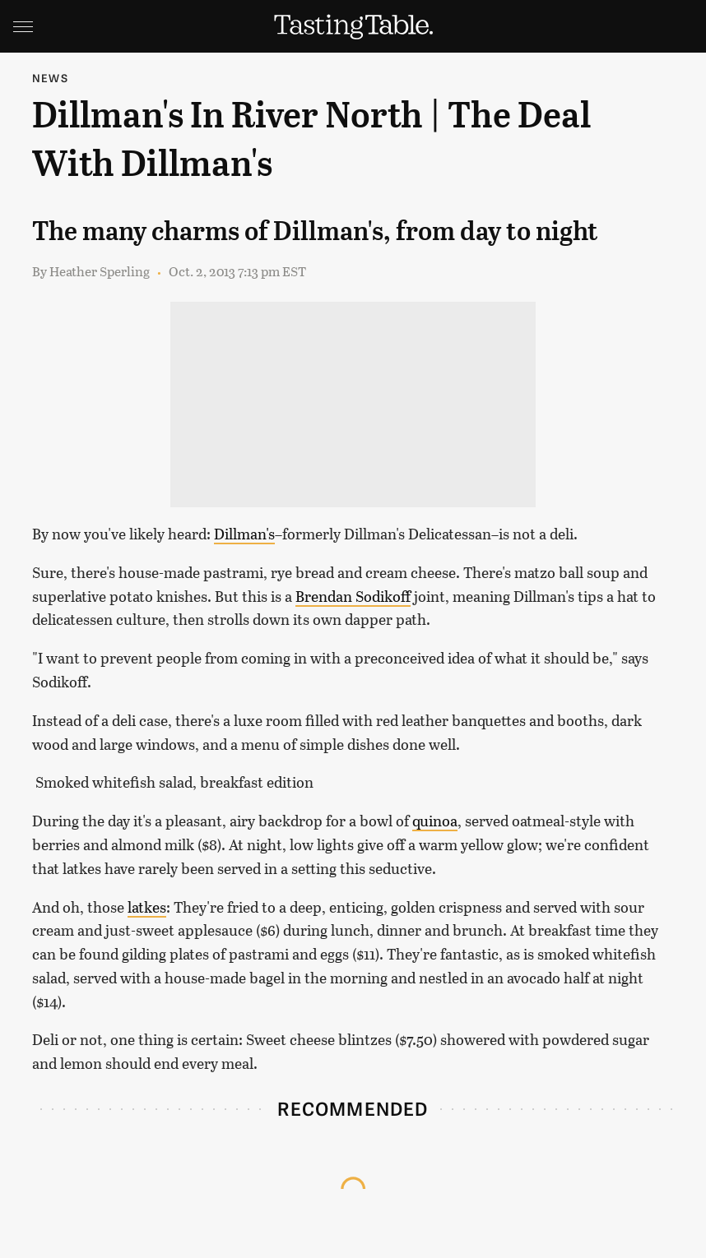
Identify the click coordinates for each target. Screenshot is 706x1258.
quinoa (435, 820)
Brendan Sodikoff (353, 596)
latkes (147, 907)
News (50, 77)
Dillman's (244, 533)
